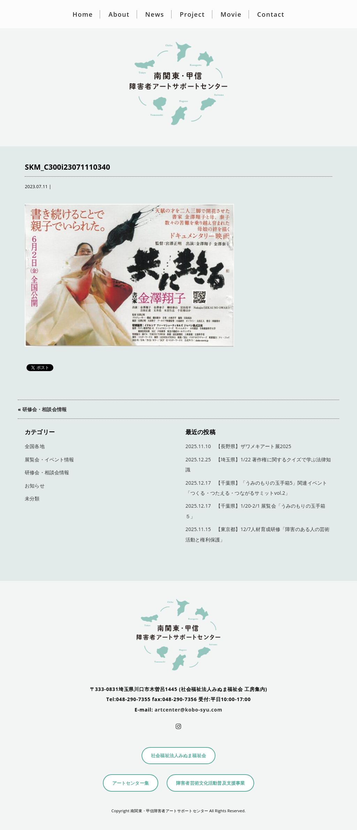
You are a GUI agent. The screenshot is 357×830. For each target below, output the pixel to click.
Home (83, 14)
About (118, 14)
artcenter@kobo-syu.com (188, 709)
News (154, 14)
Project (192, 14)
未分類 (32, 498)
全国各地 (35, 446)
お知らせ (35, 485)
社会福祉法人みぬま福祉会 (178, 756)
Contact (270, 14)
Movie (230, 14)
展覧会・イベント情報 (49, 459)
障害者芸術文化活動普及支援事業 (210, 783)
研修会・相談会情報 (44, 409)
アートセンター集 (130, 783)
